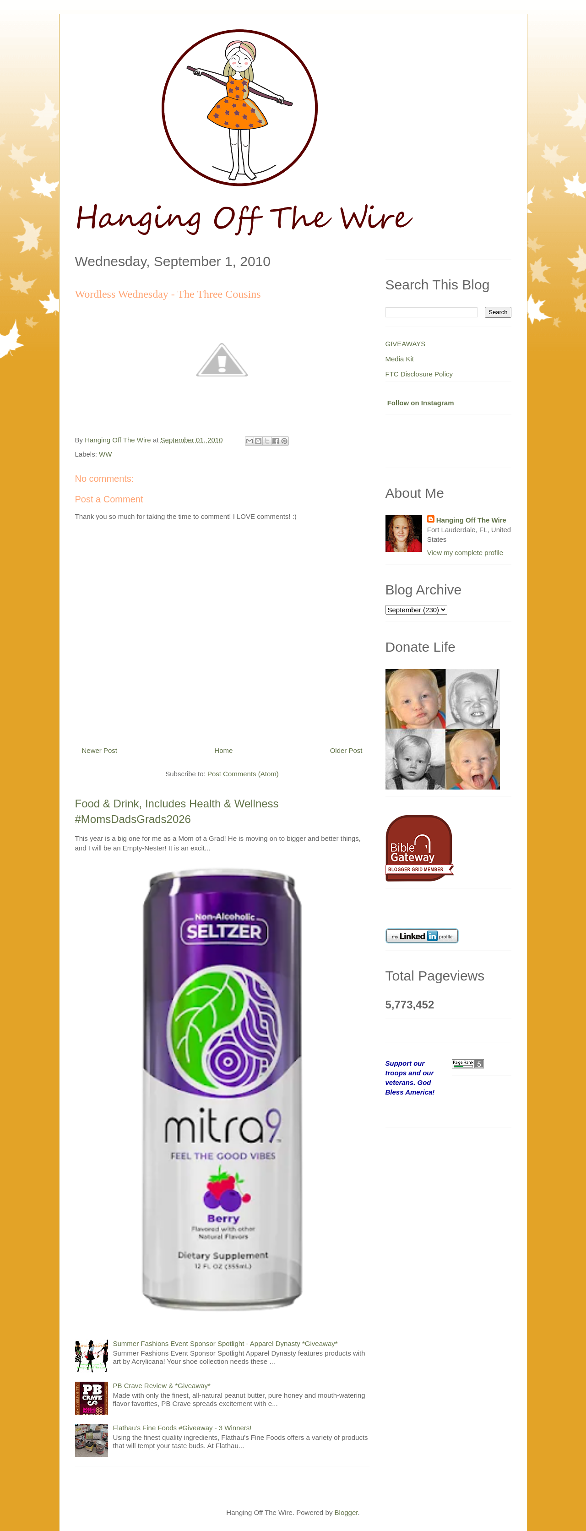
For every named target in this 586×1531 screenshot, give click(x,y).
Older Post (346, 750)
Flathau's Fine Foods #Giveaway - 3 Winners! (182, 1428)
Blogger (346, 1512)
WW (105, 454)
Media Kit (399, 359)
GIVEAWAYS (405, 344)
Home (223, 750)
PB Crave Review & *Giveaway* (162, 1385)
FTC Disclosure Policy (419, 374)
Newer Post (100, 750)
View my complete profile (465, 552)
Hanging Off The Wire (471, 520)
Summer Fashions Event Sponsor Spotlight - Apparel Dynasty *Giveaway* (225, 1343)
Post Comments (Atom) (243, 774)
